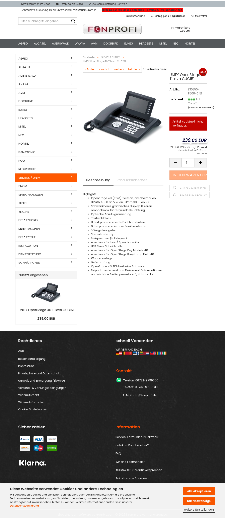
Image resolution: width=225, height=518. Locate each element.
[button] (135, 16)
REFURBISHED (27, 169)
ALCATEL (40, 43)
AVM (94, 43)
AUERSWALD (60, 43)
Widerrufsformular (31, 402)
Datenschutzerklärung (24, 506)
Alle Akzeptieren (199, 491)
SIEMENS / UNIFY (29, 177)
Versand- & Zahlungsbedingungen (42, 388)
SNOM (22, 186)
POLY (22, 160)
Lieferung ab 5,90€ (69, 4)
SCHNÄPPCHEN (29, 263)
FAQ (118, 453)
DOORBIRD (110, 43)
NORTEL (190, 43)
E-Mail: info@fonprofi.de (140, 395)
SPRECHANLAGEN (30, 195)
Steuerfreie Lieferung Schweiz (108, 4)
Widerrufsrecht (28, 395)
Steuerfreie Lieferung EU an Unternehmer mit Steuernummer (58, 10)
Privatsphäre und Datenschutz (39, 373)
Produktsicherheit (132, 179)
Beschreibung (98, 179)
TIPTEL (22, 203)
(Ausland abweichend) (201, 107)
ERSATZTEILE (26, 237)
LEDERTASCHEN (29, 228)
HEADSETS (146, 43)
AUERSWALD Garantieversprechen (139, 470)
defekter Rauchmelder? (132, 445)
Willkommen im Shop (35, 4)
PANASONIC (26, 152)
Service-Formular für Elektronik (137, 437)
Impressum (26, 366)
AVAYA (80, 43)
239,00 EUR (46, 318)
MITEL (163, 43)
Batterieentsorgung (32, 359)
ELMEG (128, 43)
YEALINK (23, 212)
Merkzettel (199, 16)
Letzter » (134, 69)
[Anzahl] (188, 162)
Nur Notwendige (199, 501)
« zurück (104, 69)
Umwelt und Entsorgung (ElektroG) (42, 381)
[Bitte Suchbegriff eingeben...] (73, 21)
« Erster (90, 69)
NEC (176, 43)
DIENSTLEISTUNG (29, 254)
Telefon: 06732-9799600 (140, 380)
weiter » (119, 69)
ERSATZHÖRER (28, 220)
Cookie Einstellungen (32, 409)
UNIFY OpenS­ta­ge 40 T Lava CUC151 (46, 310)
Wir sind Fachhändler (130, 462)
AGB (21, 351)
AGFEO (23, 43)
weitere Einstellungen (199, 510)
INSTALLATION (28, 245)
